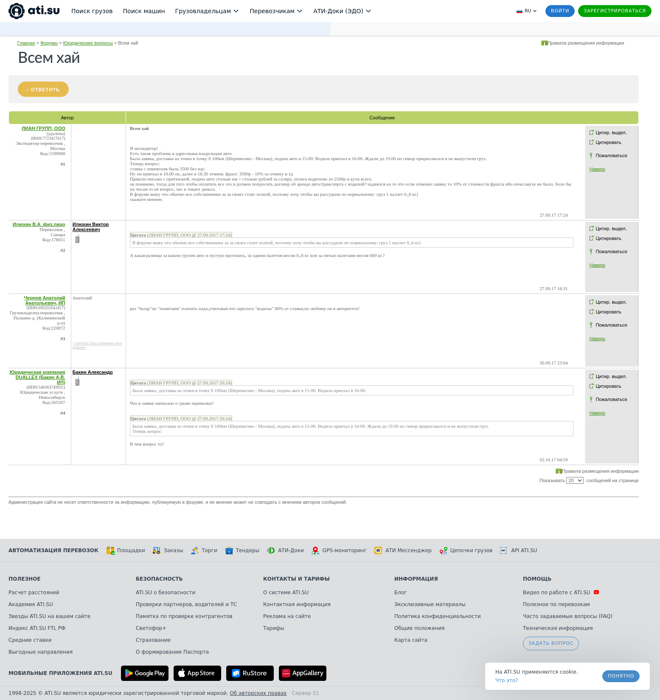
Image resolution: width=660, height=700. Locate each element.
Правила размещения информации (586, 42)
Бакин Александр (93, 372)
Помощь (537, 579)
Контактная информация (297, 604)
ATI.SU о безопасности (165, 593)
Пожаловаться (611, 155)
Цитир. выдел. (611, 132)
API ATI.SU (518, 550)
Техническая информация (558, 628)
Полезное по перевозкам (556, 604)
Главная (26, 42)
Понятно (621, 676)
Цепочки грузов (466, 550)
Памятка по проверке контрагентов (184, 616)
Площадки (125, 550)
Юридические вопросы (88, 42)
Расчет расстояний (33, 593)
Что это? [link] (506, 680)
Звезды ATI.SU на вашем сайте (49, 616)
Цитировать (608, 142)
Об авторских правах (258, 693)
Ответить (45, 89)
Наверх (597, 169)
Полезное (24, 579)
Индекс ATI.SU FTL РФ (36, 628)
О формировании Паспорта (172, 652)
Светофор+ (151, 628)
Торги (204, 550)
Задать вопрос (550, 643)
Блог (400, 593)
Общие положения (419, 628)
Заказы (168, 550)
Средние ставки (30, 640)
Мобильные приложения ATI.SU (60, 673)
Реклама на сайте (287, 616)
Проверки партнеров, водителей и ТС (186, 604)
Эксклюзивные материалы (430, 604)
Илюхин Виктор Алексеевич (91, 227)
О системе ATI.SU (286, 593)
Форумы (49, 42)
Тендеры (242, 550)
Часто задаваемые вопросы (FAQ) (567, 616)
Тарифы (273, 628)
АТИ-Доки (285, 550)
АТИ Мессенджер (403, 550)
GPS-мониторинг (339, 550)
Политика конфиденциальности (437, 616)
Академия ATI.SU (30, 604)
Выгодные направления (40, 652)
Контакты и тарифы (296, 579)
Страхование (153, 640)
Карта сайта (410, 640)
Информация (416, 579)
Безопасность (159, 579)
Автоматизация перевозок (53, 550)
